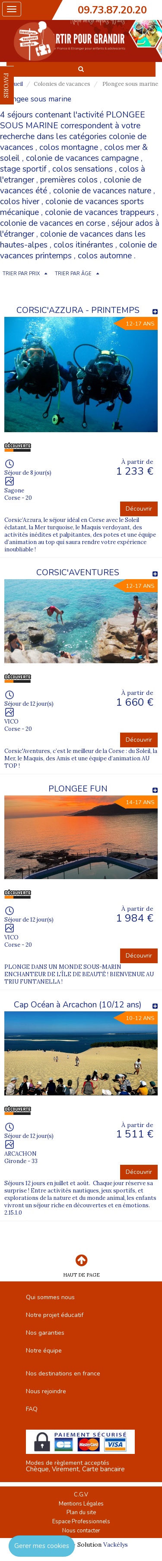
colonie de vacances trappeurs (100, 212)
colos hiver (19, 201)
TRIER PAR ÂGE (73, 273)
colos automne (105, 255)
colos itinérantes (83, 245)
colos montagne (68, 147)
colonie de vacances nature (102, 190)
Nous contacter (81, 1531)
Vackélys (115, 1544)
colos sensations (82, 169)
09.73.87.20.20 (112, 10)
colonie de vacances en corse (52, 223)
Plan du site (81, 1512)
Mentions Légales (81, 1504)
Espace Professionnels (81, 1521)
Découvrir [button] (139, 509)
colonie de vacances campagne (82, 158)
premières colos (69, 180)
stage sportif (23, 169)
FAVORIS (6, 85)
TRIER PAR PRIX (21, 273)
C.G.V (81, 1495)
